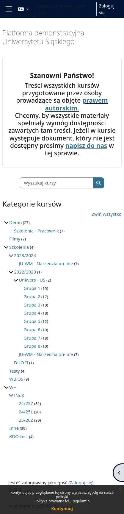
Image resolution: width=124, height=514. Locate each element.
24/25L (26, 412)
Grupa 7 (31, 338)
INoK (19, 395)
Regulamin (81, 501)
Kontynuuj (62, 508)
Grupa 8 (31, 346)
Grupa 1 (31, 288)
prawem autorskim (76, 104)
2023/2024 (25, 255)
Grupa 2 (31, 296)
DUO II (21, 362)
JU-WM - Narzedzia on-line (46, 263)
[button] (23, 9)
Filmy (14, 239)
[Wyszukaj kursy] (57, 182)
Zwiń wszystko (107, 214)
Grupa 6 (31, 329)
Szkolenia (19, 247)
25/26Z (26, 420)
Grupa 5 (31, 321)
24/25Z (26, 403)
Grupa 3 (31, 305)
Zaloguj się (106, 9)
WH (13, 387)
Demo (15, 222)
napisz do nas (86, 145)
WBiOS (16, 379)
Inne (14, 428)
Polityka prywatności (52, 501)
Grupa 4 (31, 313)
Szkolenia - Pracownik (36, 231)
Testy (14, 371)
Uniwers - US (32, 280)
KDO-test (18, 436)
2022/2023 (25, 272)
